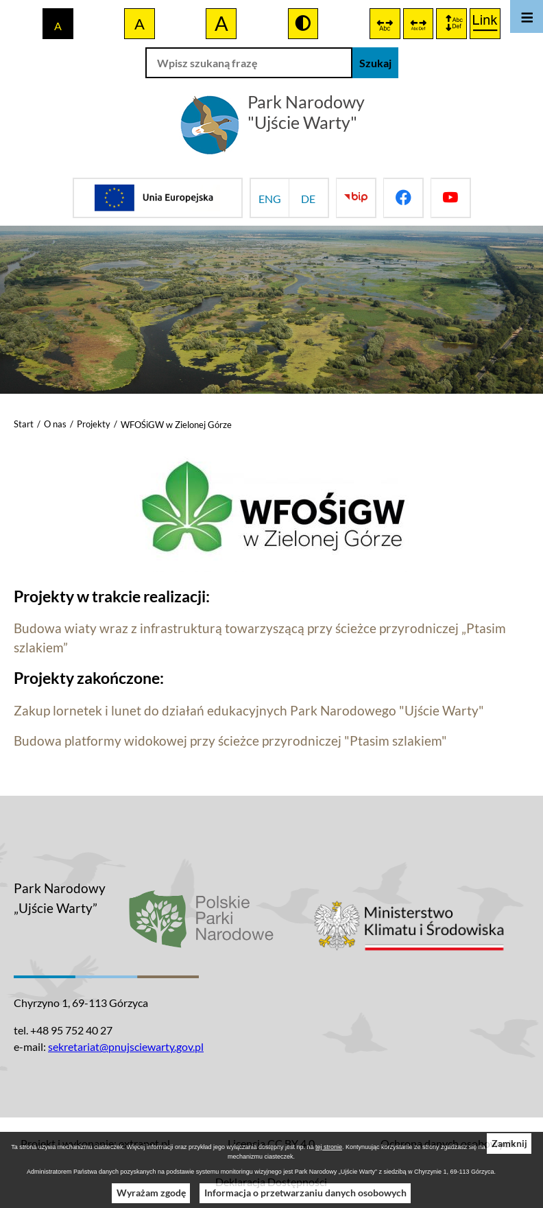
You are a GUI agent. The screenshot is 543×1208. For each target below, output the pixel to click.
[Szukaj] (375, 62)
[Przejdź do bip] (356, 197)
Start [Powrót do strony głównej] (24, 423)
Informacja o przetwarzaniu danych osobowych (305, 1192)
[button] (271, 567)
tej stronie (328, 1147)
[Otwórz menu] (526, 16)
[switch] (385, 23)
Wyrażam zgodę (151, 1192)
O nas (55, 423)
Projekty (93, 423)
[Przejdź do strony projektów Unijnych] (157, 197)
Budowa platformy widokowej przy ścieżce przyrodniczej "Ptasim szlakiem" (230, 740)
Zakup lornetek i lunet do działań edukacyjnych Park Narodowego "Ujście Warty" (249, 710)
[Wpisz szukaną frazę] (248, 62)
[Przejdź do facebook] (403, 197)
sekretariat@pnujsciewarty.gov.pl (126, 1046)
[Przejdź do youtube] (450, 197)
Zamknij (509, 1143)
